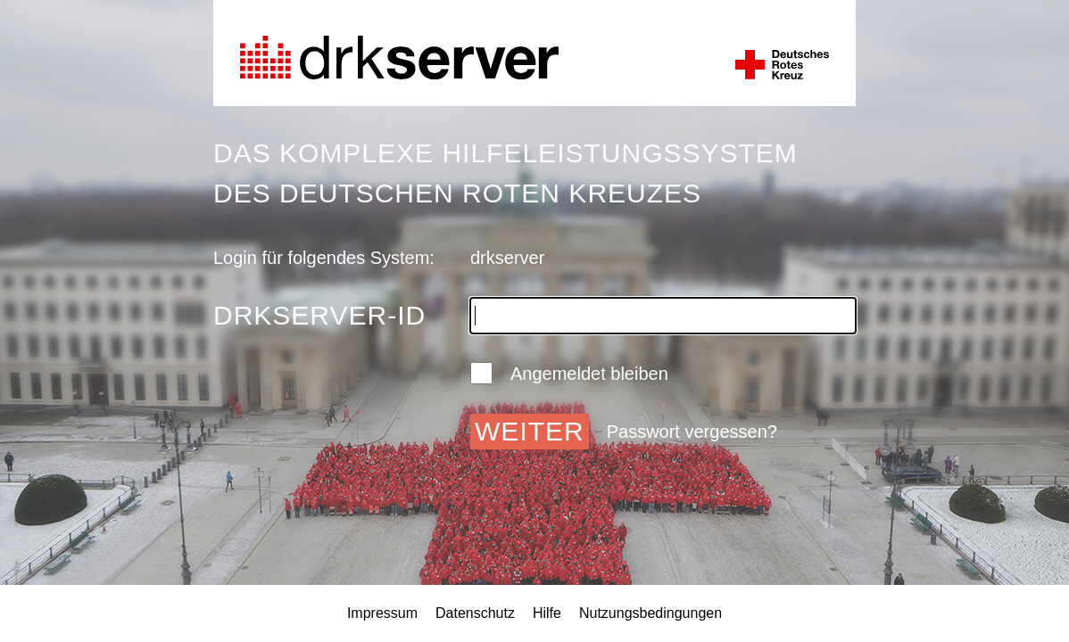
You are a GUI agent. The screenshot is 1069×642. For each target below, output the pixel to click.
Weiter (529, 431)
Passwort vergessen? (692, 431)
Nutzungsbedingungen (650, 613)
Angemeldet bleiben (569, 373)
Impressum (382, 613)
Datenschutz (475, 613)
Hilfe (547, 613)
